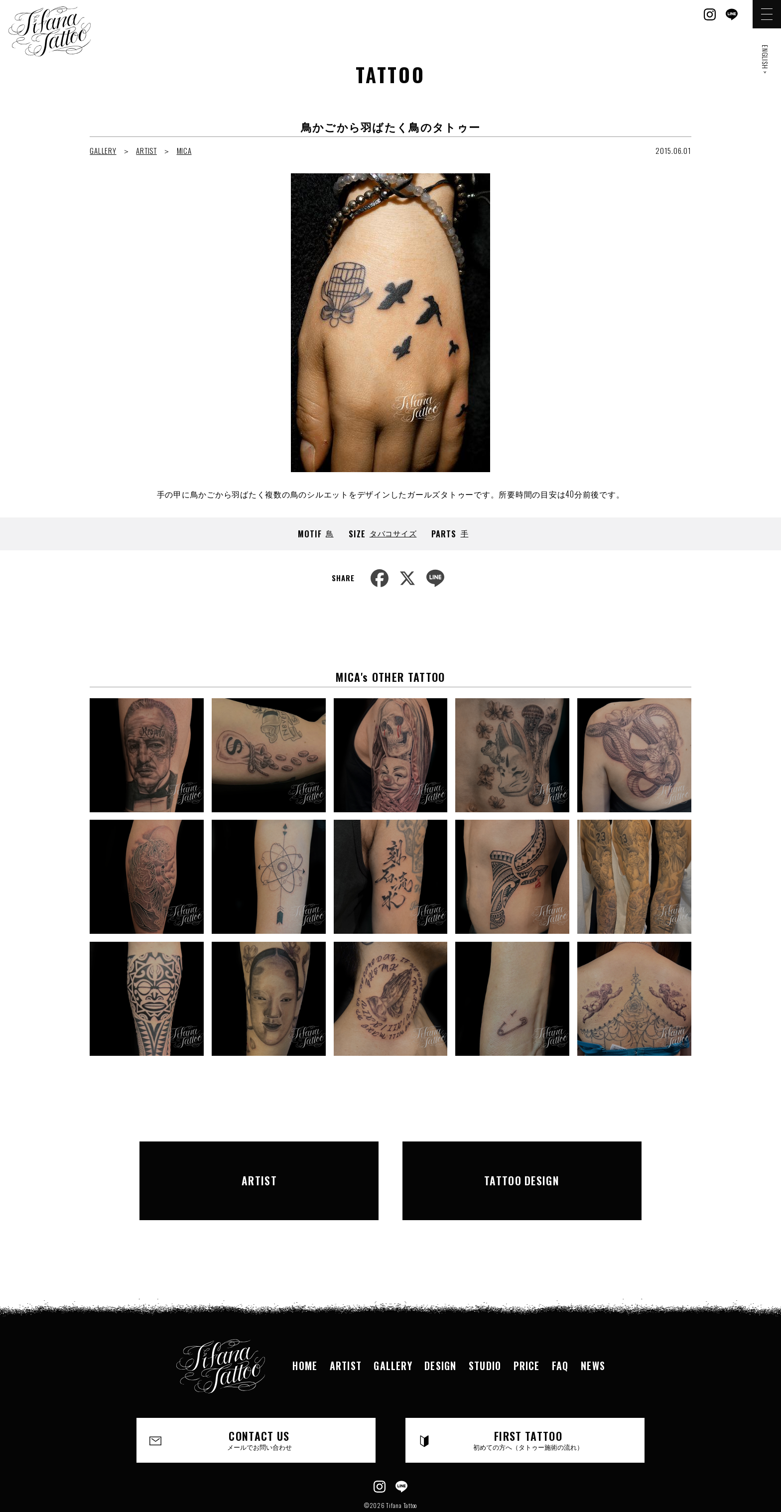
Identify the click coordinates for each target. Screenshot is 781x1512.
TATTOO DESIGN (522, 1162)
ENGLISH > (765, 59)
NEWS (595, 1329)
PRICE (528, 1329)
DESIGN (440, 1329)
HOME (302, 1329)
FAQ (562, 1329)
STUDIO (485, 1329)
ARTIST (146, 150)
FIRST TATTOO (529, 1404)
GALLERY (103, 150)
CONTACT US (260, 1404)
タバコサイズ (393, 532)
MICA (184, 150)
